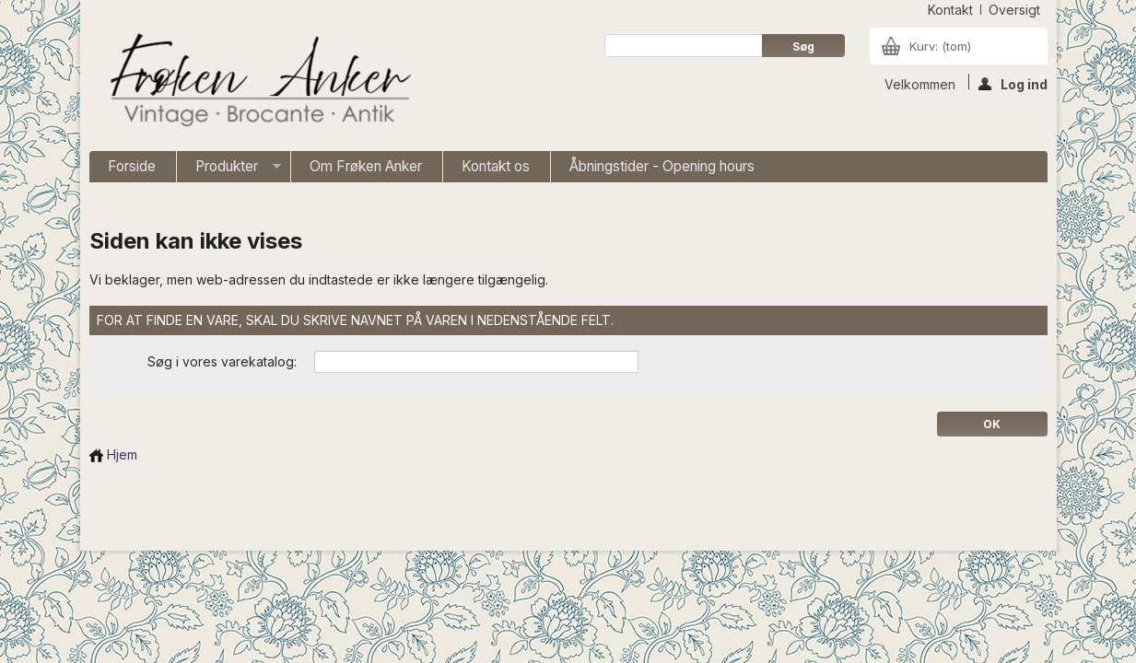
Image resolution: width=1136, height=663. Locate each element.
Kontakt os (496, 166)
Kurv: (940, 46)
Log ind (1013, 82)
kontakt (950, 9)
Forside (132, 166)
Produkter (229, 169)
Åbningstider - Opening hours (662, 166)
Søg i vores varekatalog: (222, 361)
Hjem (113, 454)
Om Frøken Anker (366, 166)
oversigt (1014, 9)
